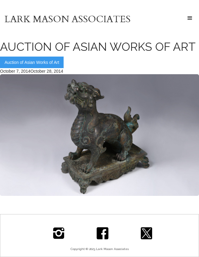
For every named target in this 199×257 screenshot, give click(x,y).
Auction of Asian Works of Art (32, 62)
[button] (190, 18)
